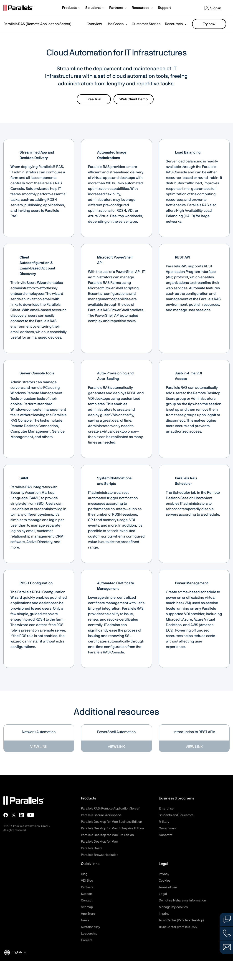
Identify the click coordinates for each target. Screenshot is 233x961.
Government (168, 828)
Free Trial (93, 99)
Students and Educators (176, 815)
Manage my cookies (173, 907)
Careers (86, 940)
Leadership (89, 933)
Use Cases (115, 24)
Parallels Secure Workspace (101, 815)
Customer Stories (146, 24)
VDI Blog (87, 880)
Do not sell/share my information (182, 900)
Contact (87, 900)
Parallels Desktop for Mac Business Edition (111, 821)
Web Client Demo (133, 99)
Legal (163, 894)
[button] (71, 8)
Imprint (164, 913)
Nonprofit (165, 835)
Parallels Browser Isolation (99, 855)
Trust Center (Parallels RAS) (178, 927)
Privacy (164, 874)
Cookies (164, 880)
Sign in (213, 8)
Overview (94, 24)
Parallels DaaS (91, 848)
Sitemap (87, 907)
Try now (209, 24)
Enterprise (166, 808)
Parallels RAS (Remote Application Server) (37, 24)
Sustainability (90, 927)
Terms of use (168, 887)
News (85, 920)
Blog (84, 874)
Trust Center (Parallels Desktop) (181, 920)
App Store (88, 913)
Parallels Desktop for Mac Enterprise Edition (112, 828)
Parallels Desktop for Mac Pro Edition (107, 835)
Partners (87, 887)
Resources (174, 24)
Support (86, 894)
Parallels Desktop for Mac (99, 841)
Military (164, 821)
